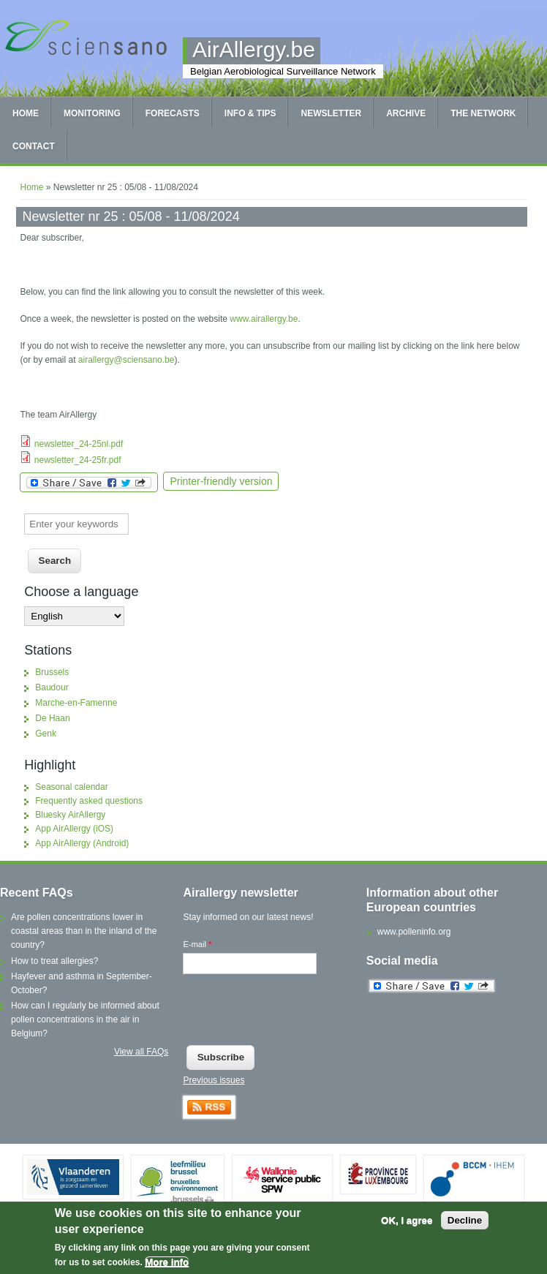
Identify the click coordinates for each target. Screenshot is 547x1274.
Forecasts (173, 113)
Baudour (51, 687)
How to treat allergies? (54, 961)
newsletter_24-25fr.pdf (77, 460)
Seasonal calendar (71, 787)
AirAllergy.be (253, 49)
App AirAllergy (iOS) (74, 828)
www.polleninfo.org (414, 932)
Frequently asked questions (89, 801)
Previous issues (213, 1080)
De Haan (52, 718)
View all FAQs (141, 1052)
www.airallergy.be (264, 319)
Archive (406, 113)
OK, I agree (406, 1220)
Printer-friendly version (221, 481)
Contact (33, 146)
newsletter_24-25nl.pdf (78, 444)
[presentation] (294, 1012)
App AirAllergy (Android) (82, 843)
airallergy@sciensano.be (126, 360)
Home (25, 113)
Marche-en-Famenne (76, 703)
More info (167, 1261)
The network (483, 113)
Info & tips (250, 113)
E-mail (197, 944)
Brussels (52, 672)
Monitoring (92, 113)
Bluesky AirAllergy (70, 815)
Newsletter (331, 113)
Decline (465, 1220)
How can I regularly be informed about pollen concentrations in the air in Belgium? (85, 1019)
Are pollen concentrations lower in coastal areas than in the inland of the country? (83, 931)
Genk (45, 733)
